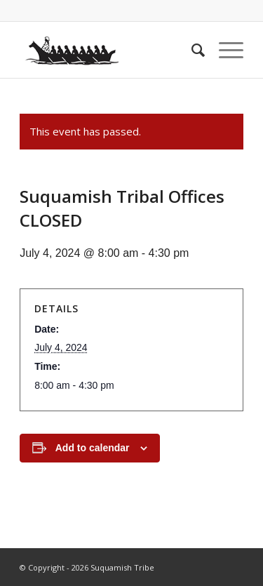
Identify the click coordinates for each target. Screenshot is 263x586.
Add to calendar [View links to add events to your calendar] (92, 447)
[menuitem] (191, 50)
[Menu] (224, 50)
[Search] (191, 50)
